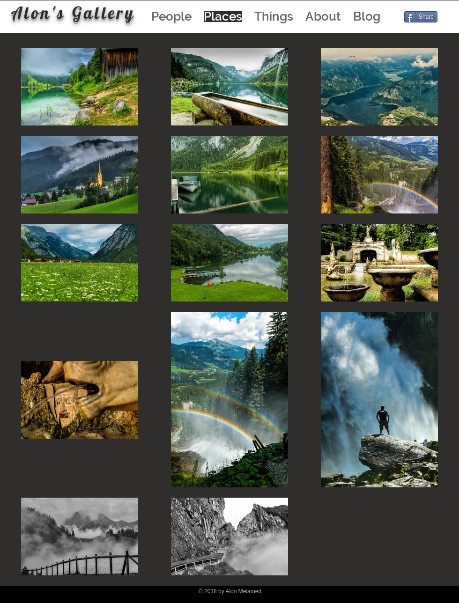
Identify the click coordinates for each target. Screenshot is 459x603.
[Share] (420, 16)
